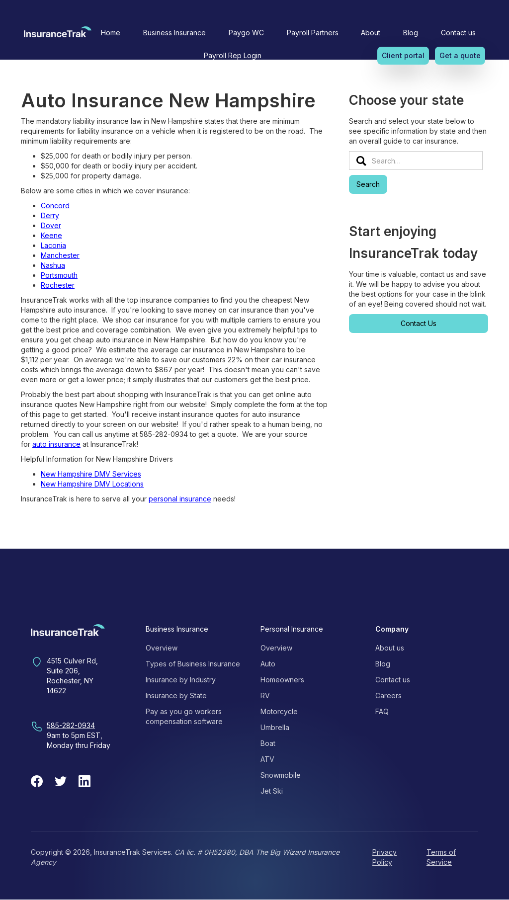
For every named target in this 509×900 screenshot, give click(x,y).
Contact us (458, 32)
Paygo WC (246, 32)
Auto (267, 663)
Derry (50, 215)
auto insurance (56, 444)
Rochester (58, 285)
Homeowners (282, 679)
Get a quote (460, 55)
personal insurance (180, 498)
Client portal (403, 55)
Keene (51, 235)
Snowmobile (280, 775)
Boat (267, 743)
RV (265, 695)
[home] (57, 35)
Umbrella (274, 727)
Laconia (53, 245)
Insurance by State (176, 695)
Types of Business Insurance (193, 663)
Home (110, 32)
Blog (410, 32)
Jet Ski (271, 791)
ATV (267, 759)
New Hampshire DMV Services (91, 474)
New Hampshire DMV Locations (92, 484)
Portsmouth (59, 275)
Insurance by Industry (181, 679)
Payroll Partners (313, 32)
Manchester (60, 255)
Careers (388, 695)
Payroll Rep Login (232, 55)
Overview (161, 648)
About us (389, 648)
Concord (55, 205)
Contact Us (418, 323)
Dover (51, 225)
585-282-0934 (71, 725)
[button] (174, 33)
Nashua (53, 265)
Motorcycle (279, 711)
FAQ (382, 711)
